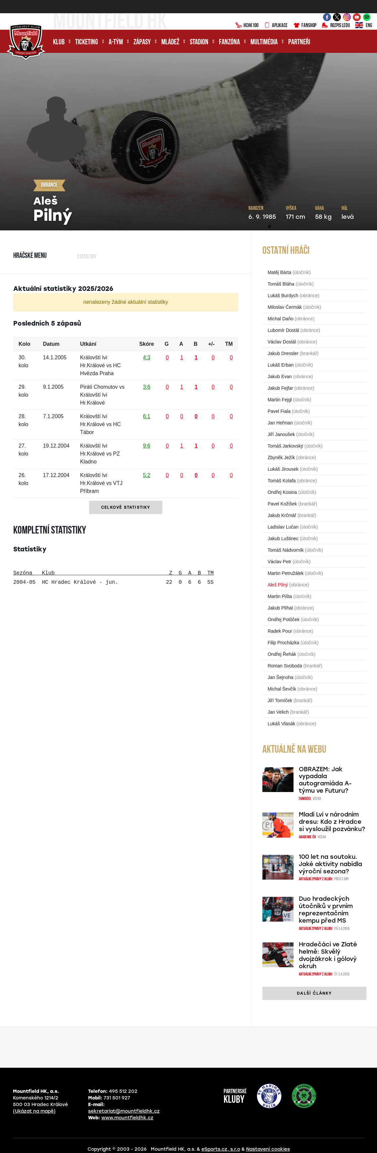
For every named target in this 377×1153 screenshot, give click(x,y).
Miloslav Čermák (285, 307)
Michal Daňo (281, 318)
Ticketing (86, 42)
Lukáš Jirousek (283, 469)
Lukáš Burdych (283, 295)
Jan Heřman (280, 422)
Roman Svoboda (285, 665)
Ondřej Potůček (284, 619)
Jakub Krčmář (282, 515)
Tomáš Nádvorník (286, 550)
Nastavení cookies (268, 1149)
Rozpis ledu (336, 25)
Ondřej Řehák (282, 654)
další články (314, 993)
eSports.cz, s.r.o (220, 1149)
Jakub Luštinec (283, 538)
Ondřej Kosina (282, 492)
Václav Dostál (282, 341)
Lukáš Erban (281, 365)
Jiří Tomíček (280, 700)
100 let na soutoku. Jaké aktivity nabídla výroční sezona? (330, 864)
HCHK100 (246, 25)
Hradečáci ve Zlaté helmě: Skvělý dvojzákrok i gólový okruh (328, 955)
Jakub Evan (280, 376)
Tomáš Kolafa (282, 480)
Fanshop (304, 25)
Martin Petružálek (286, 573)
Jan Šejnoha (281, 677)
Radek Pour (280, 631)
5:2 (146, 475)
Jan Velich (278, 712)
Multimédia (264, 42)
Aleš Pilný (278, 584)
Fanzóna (229, 42)
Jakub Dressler (283, 353)
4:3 (146, 357)
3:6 (146, 387)
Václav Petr (280, 561)
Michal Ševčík (282, 689)
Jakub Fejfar (280, 388)
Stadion (199, 42)
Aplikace (276, 25)
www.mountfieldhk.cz (127, 1118)
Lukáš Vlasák (281, 723)
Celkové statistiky (125, 507)
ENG (363, 25)
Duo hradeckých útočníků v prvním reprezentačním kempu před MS (326, 909)
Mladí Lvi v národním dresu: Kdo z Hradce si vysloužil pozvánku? (332, 822)
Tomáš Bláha (281, 284)
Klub (59, 42)
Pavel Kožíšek (282, 503)
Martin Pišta (280, 596)
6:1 (146, 416)
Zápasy (142, 42)
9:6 (146, 446)
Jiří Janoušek (281, 434)
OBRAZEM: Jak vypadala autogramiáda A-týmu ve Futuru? (325, 780)
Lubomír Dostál (283, 330)
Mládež (170, 42)
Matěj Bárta (280, 272)
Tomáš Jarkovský (285, 446)
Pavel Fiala (279, 411)
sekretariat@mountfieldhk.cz (124, 1111)
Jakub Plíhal (280, 608)
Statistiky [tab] (86, 257)
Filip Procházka (283, 642)
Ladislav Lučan (283, 527)
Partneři (299, 42)
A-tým (116, 42)
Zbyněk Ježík (281, 457)
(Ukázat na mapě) (34, 1111)
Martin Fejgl (280, 399)
